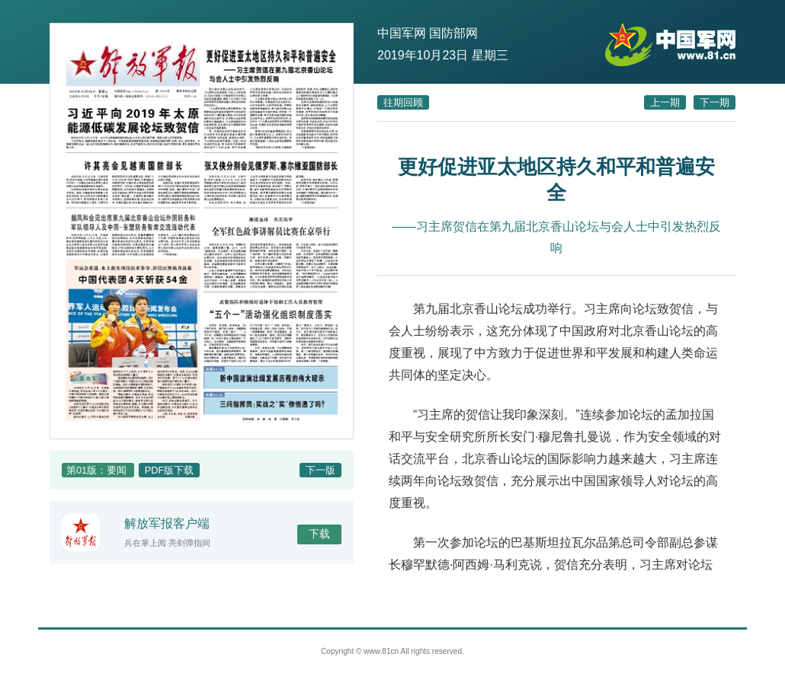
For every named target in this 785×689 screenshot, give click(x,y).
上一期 (665, 102)
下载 (319, 534)
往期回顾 (403, 102)
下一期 (714, 102)
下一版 (320, 470)
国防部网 (453, 33)
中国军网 (401, 33)
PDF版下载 (169, 470)
